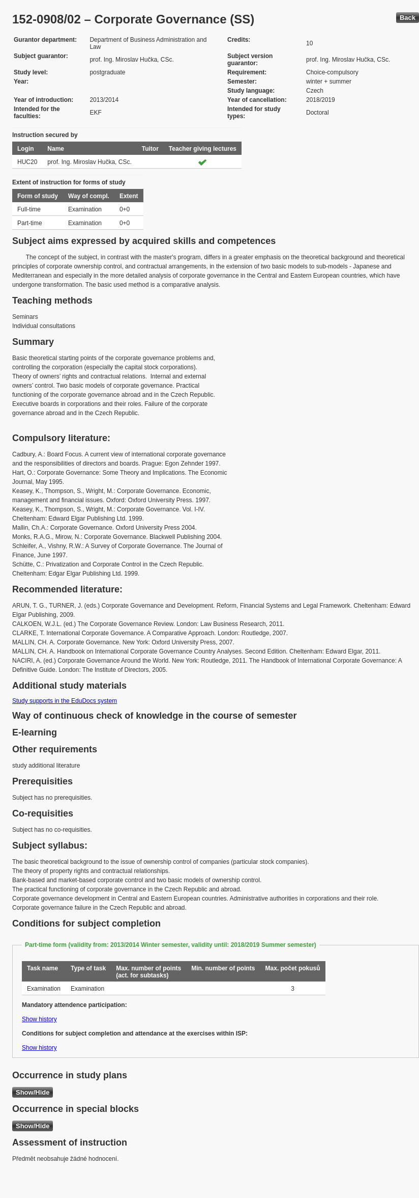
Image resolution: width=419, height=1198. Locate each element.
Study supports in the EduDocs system (64, 700)
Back (407, 17)
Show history (39, 1019)
